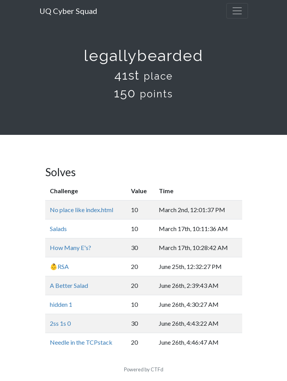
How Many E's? (70, 247)
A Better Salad (69, 285)
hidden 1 (61, 304)
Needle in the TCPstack (81, 342)
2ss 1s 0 (60, 323)
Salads (58, 228)
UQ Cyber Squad (68, 10)
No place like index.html (81, 209)
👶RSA (59, 266)
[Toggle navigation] (237, 11)
